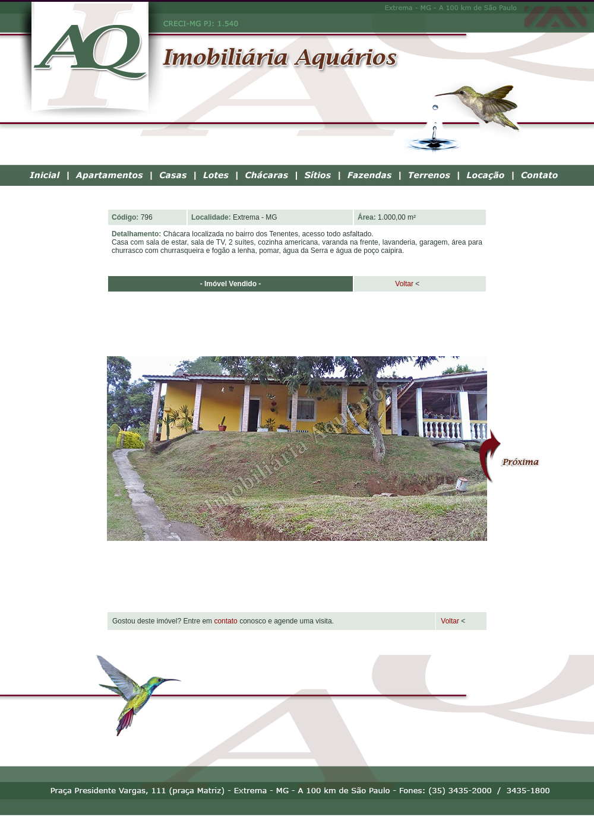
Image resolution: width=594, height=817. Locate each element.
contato (225, 621)
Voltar (385, 284)
